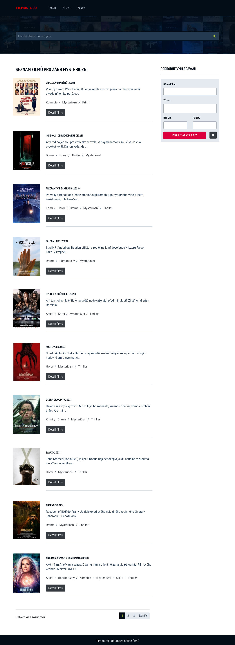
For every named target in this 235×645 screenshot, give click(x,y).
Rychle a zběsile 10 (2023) (61, 293)
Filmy (65, 8)
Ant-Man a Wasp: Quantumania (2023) (67, 558)
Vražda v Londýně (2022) (60, 82)
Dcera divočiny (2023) (58, 399)
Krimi (85, 102)
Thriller (76, 155)
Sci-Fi (119, 578)
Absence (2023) (55, 505)
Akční (49, 314)
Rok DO (196, 117)
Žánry (81, 8)
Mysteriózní (69, 102)
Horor (63, 155)
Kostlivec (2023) (55, 346)
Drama (50, 155)
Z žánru (167, 100)
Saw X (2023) (53, 452)
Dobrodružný (66, 578)
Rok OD (167, 117)
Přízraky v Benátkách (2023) (63, 188)
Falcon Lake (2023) (57, 241)
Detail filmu (55, 112)
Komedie (51, 102)
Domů (53, 8)
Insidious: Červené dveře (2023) (64, 135)
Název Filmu (169, 84)
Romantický (67, 261)
